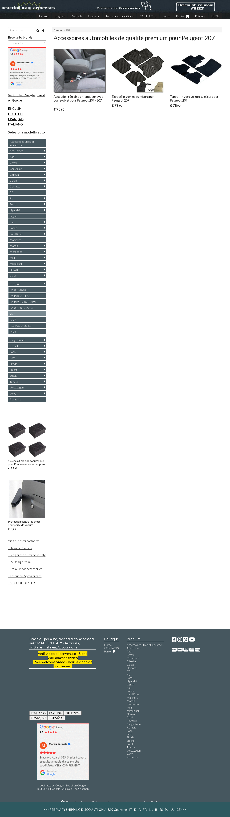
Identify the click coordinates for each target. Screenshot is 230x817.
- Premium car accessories (25, 569)
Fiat (12, 198)
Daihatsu (15, 186)
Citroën (14, 174)
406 (13, 331)
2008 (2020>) (19, 289)
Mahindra (15, 239)
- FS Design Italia (19, 562)
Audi (12, 156)
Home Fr (93, 16)
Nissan (14, 269)
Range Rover (17, 340)
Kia (12, 222)
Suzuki (13, 375)
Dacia (13, 180)
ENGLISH (55, 713)
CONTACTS (148, 16)
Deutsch (76, 16)
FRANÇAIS (38, 718)
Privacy (200, 16)
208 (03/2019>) (20, 296)
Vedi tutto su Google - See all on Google (63, 785)
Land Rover (16, 234)
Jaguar (14, 216)
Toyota (14, 381)
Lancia (13, 227)
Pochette (15, 399)
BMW (13, 162)
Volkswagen (17, 387)
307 (13, 319)
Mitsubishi (16, 263)
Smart (13, 369)
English (59, 16)
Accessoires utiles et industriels (22, 143)
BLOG (215, 16)
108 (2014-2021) (21, 325)
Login (166, 16)
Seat (12, 357)
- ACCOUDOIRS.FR (21, 583)
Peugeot (58, 30)
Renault (14, 345)
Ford (12, 204)
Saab (13, 351)
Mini (12, 257)
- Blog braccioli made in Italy (27, 555)
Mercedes (16, 251)
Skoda (13, 363)
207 (68, 30)
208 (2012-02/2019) (23, 301)
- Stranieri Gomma (20, 548)
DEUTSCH (73, 713)
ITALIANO (38, 713)
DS (12, 192)
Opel (13, 275)
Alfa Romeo (16, 150)
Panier (182, 16)
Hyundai (15, 210)
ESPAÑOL (56, 718)
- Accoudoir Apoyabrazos (25, 576)
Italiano (43, 16)
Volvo (13, 393)
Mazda (14, 245)
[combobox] (27, 42)
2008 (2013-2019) (22, 307)
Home (108, 644)
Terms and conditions (120, 16)
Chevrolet (16, 168)
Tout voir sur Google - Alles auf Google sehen (63, 788)
